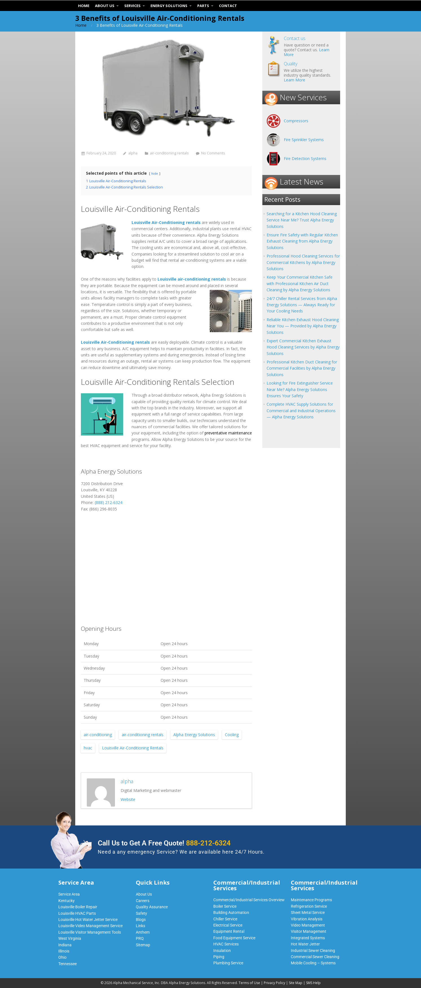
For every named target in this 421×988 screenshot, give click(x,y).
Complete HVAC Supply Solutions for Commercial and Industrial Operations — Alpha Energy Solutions (301, 410)
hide (154, 173)
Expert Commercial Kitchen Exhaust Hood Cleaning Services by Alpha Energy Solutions (303, 347)
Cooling (232, 734)
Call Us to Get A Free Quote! (164, 843)
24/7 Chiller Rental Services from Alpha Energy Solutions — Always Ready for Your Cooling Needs (302, 305)
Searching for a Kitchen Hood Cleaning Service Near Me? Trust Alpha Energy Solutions (302, 220)
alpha (133, 153)
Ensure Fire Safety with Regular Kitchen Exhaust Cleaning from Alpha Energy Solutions (302, 241)
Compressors (296, 120)
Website (128, 799)
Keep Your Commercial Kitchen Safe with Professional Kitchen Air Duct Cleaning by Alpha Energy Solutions (300, 283)
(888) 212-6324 (108, 502)
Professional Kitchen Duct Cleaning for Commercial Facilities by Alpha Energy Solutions (302, 368)
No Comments (213, 153)
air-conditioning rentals (169, 153)
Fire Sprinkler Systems (304, 139)
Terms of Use (249, 982)
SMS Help (313, 982)
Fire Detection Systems (305, 158)
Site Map (295, 982)
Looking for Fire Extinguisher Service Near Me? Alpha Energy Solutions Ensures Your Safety (300, 389)
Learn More (294, 80)
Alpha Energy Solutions (194, 734)
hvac (88, 748)
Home (81, 25)
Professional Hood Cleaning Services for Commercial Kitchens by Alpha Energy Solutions (303, 262)
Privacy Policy (274, 982)
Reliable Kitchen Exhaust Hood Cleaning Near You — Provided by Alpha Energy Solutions (303, 326)
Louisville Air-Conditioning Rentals (132, 748)
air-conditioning (98, 734)
